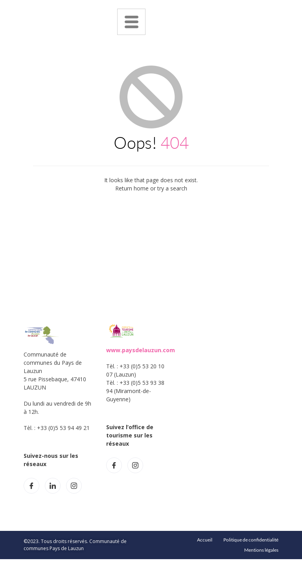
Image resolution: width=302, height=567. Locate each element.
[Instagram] (74, 486)
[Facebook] (31, 486)
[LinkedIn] (53, 486)
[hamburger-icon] (131, 22)
